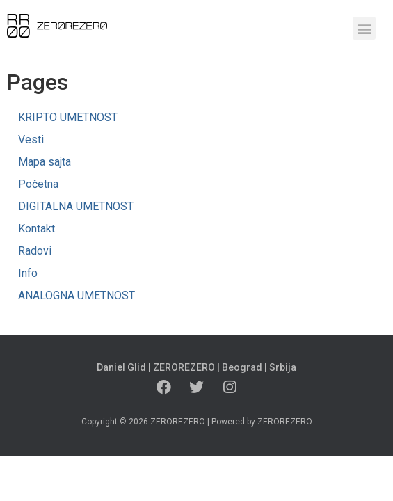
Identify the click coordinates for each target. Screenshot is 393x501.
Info (28, 273)
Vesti (31, 139)
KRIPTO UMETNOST (68, 117)
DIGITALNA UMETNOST (76, 206)
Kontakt (36, 228)
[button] (364, 28)
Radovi (34, 250)
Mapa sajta (44, 161)
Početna (38, 184)
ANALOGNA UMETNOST (76, 295)
